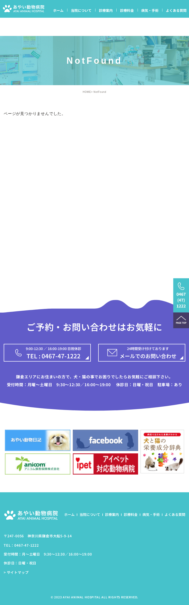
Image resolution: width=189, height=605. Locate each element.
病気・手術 (149, 10)
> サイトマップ (16, 572)
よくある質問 (176, 10)
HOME (87, 92)
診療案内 (106, 10)
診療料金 (127, 10)
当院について (81, 10)
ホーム (58, 10)
